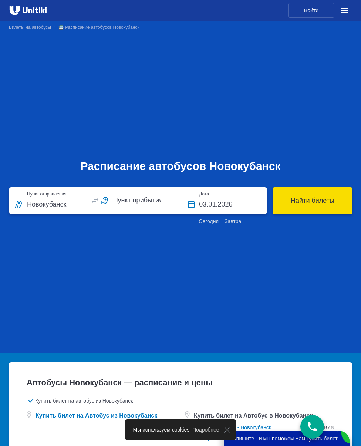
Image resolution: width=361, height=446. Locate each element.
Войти (311, 10)
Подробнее (205, 430)
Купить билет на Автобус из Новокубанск (96, 415)
